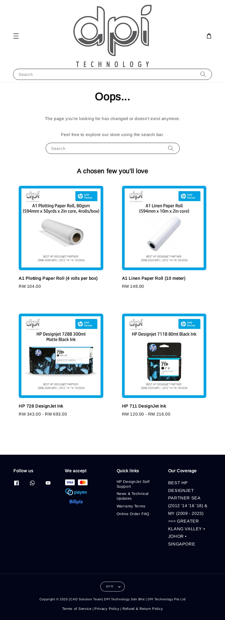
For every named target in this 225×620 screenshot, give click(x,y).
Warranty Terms (131, 506)
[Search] (203, 74)
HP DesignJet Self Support (133, 483)
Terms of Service (77, 609)
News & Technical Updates (133, 495)
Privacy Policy (107, 609)
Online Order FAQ (133, 514)
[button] (16, 36)
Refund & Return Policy (143, 609)
